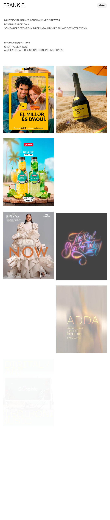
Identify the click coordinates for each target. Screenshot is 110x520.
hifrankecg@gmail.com (17, 42)
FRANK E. (14, 5)
